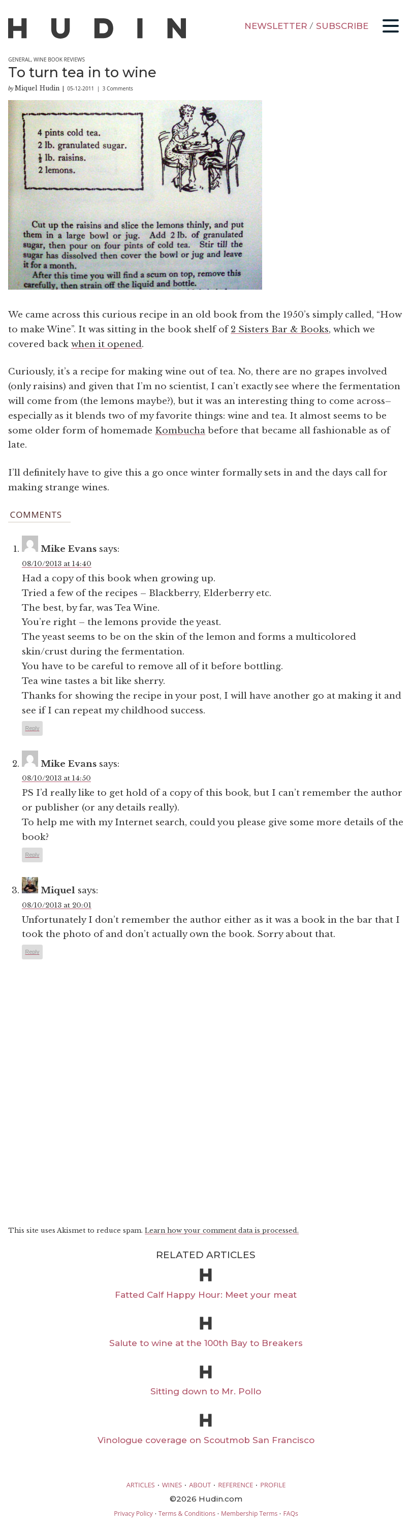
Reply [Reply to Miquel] (32, 952)
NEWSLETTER (275, 26)
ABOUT (200, 1484)
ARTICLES (140, 1484)
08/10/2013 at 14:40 (56, 563)
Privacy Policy (133, 1513)
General (19, 59)
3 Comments (118, 88)
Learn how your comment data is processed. (222, 1230)
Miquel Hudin (37, 88)
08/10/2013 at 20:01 (56, 905)
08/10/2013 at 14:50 (56, 778)
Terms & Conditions (187, 1513)
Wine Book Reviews (59, 59)
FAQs (290, 1513)
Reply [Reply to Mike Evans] (32, 728)
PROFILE (273, 1484)
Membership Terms (249, 1513)
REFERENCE (235, 1484)
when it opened (106, 344)
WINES (172, 1484)
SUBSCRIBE (342, 26)
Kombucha (180, 430)
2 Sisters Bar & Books (280, 329)
